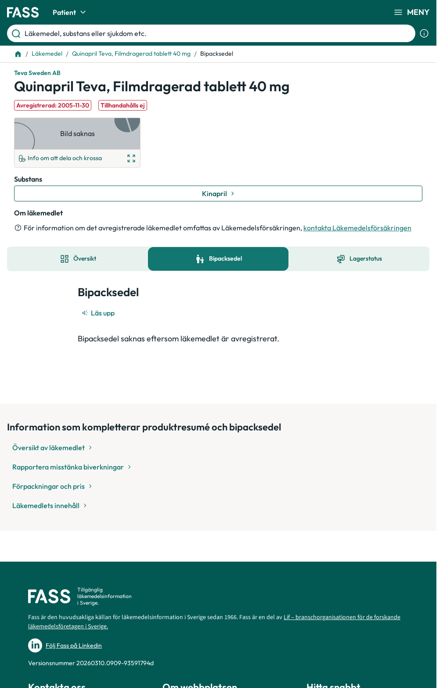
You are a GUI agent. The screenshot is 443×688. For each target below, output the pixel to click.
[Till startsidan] (18, 54)
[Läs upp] (99, 313)
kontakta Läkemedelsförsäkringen (357, 227)
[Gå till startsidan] (23, 12)
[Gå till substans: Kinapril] (218, 193)
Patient (70, 12)
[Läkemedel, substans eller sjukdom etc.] (218, 33)
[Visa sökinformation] (424, 33)
